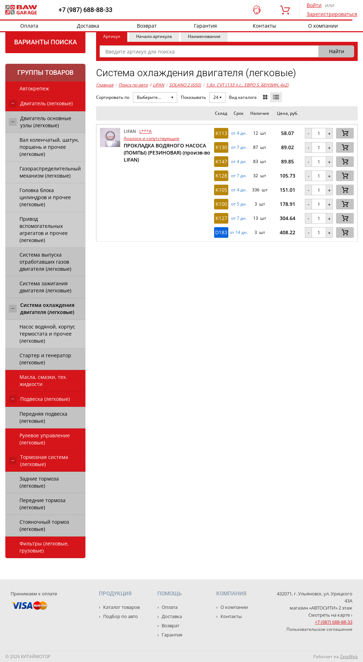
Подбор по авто (120, 616)
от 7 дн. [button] (239, 147)
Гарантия (205, 25)
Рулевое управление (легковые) (44, 439)
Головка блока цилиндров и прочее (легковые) (45, 197)
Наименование (204, 36)
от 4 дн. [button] (239, 133)
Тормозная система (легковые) (44, 460)
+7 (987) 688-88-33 (85, 9)
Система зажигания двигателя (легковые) (45, 287)
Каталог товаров (121, 607)
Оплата (29, 25)
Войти (314, 5)
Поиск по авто (133, 85)
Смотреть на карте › (330, 615)
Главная (104, 85)
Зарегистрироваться (332, 14)
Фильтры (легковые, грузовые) (44, 547)
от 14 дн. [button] (239, 232)
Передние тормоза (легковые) (42, 504)
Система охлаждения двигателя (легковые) (47, 308)
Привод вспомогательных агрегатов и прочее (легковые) (43, 229)
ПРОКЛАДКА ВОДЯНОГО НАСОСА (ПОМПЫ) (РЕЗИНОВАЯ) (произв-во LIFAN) (167, 152)
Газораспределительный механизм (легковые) (50, 172)
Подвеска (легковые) (45, 398)
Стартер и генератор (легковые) (45, 359)
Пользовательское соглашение (319, 629)
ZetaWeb (349, 656)
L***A (145, 131)
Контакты (264, 25)
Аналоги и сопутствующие (151, 138)
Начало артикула (154, 36)
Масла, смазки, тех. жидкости (43, 380)
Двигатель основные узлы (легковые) (45, 122)
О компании (323, 25)
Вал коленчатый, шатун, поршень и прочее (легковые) (49, 146)
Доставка (88, 25)
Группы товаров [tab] (45, 72)
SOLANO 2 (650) (185, 85)
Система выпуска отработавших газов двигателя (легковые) (45, 261)
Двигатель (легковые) (46, 103)
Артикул (111, 36)
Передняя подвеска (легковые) (43, 417)
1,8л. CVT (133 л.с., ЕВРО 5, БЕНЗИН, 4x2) (247, 85)
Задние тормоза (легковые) (39, 482)
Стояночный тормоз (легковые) (44, 525)
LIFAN (157, 85)
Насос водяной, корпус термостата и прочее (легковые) (47, 333)
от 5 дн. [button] (239, 204)
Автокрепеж (34, 88)
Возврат (147, 25)
